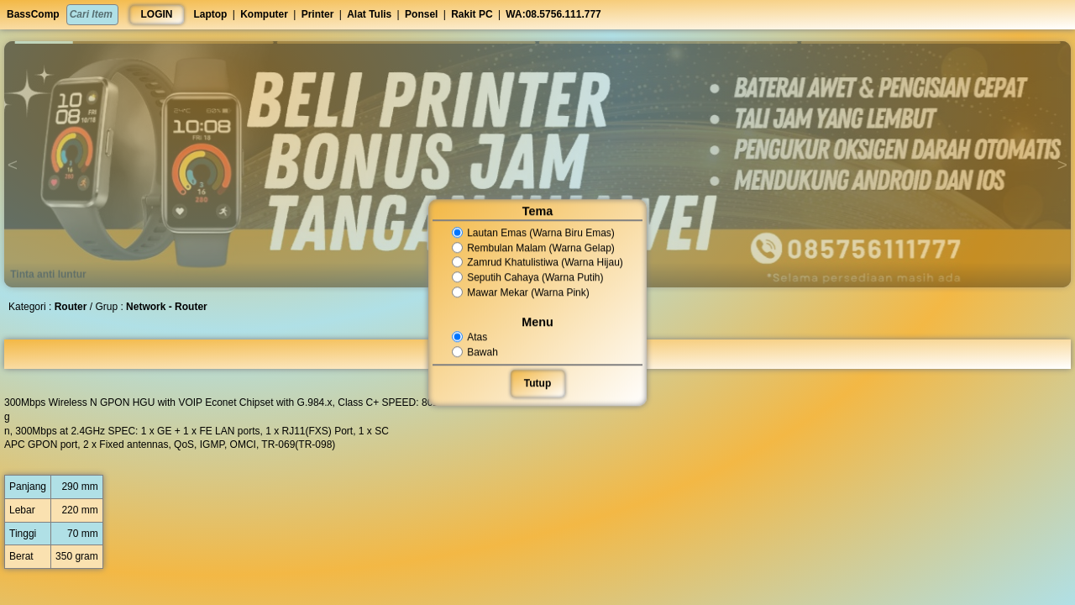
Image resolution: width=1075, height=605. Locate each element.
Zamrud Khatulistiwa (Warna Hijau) (538, 263)
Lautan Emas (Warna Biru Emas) (534, 233)
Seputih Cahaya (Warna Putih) (528, 277)
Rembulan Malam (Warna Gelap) (534, 248)
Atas (471, 337)
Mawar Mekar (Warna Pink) (521, 292)
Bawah (476, 352)
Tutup (537, 383)
